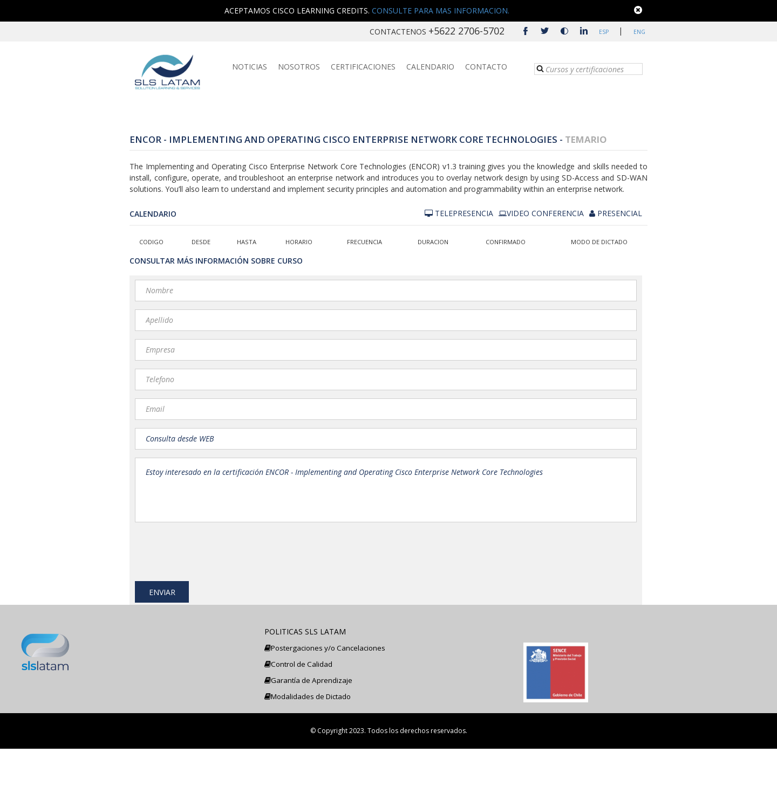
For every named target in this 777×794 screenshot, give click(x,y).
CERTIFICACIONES (363, 69)
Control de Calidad (298, 709)
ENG (637, 32)
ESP (603, 32)
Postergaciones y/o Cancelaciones (324, 693)
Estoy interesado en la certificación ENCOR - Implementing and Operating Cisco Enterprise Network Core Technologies (386, 490)
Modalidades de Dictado (307, 742)
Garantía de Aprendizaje (308, 725)
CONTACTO (486, 69)
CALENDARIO (430, 69)
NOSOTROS (299, 69)
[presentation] (217, 549)
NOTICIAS (249, 69)
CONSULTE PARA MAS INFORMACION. (440, 10)
